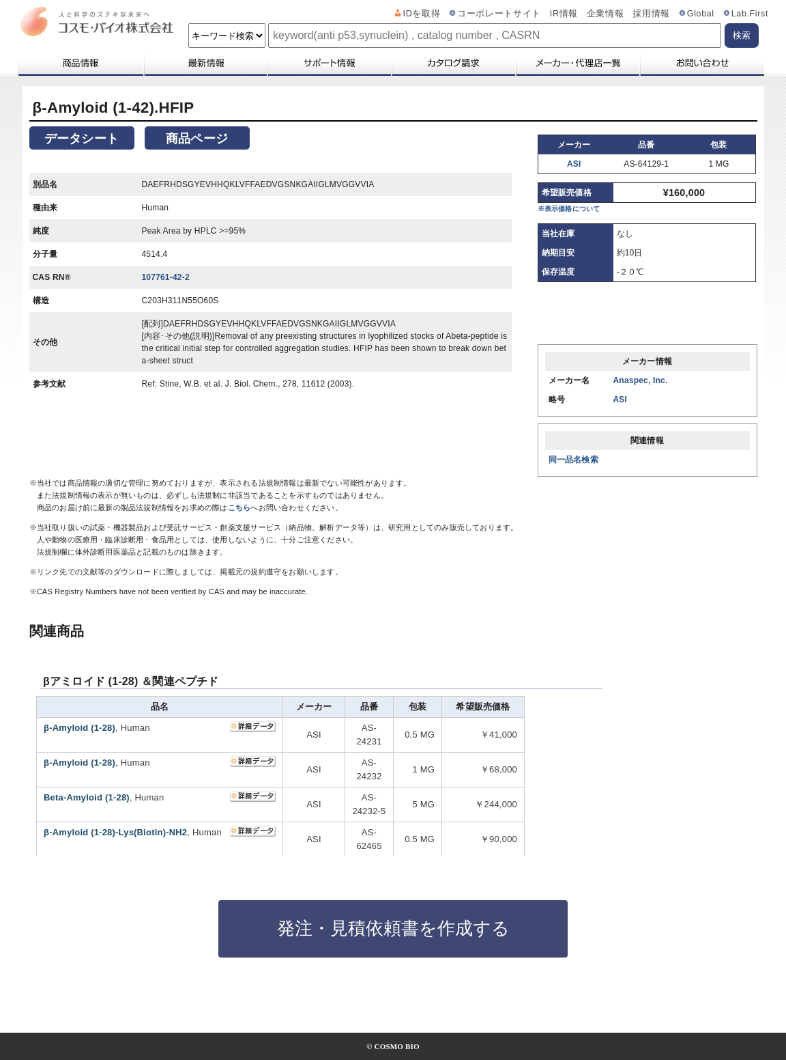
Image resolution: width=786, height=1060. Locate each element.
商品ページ (197, 138)
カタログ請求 (453, 63)
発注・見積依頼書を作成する (393, 928)
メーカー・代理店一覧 (577, 63)
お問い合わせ (701, 63)
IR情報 (564, 13)
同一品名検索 (573, 459)
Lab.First (749, 13)
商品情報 (80, 63)
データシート (81, 138)
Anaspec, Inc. (640, 380)
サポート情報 (329, 63)
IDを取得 (422, 13)
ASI (574, 164)
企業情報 (605, 13)
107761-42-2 (166, 277)
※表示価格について (569, 208)
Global (700, 13)
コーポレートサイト (499, 13)
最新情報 (205, 63)
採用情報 (651, 13)
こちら (239, 507)
